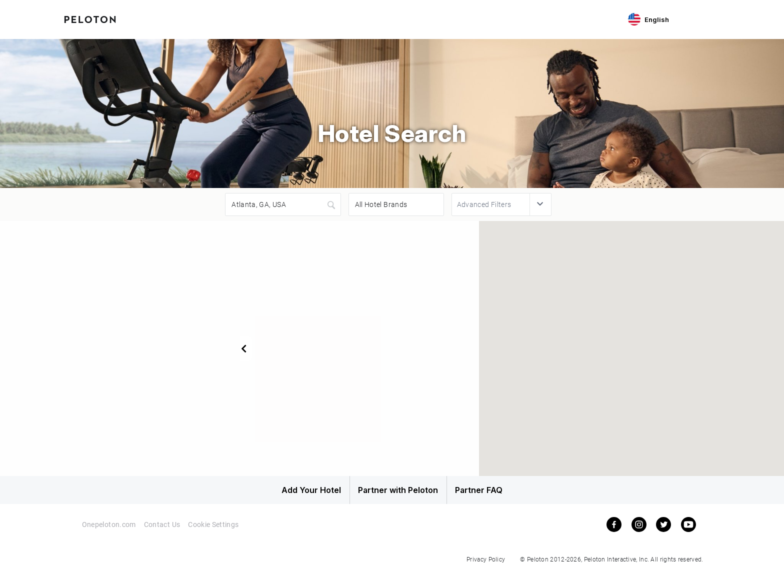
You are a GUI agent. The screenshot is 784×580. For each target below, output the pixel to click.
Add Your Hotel (286, 493)
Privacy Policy (485, 566)
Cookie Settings (215, 531)
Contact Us (162, 531)
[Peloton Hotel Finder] (90, 18)
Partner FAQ (498, 493)
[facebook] (614, 531)
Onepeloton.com (108, 531)
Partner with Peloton (392, 493)
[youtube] (688, 531)
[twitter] (663, 531)
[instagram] (639, 531)
